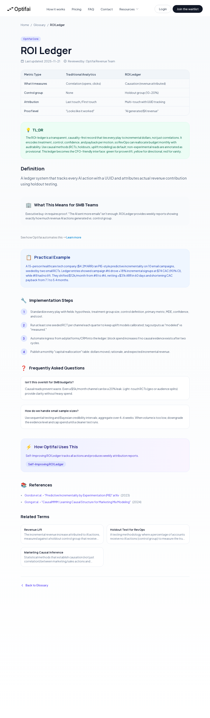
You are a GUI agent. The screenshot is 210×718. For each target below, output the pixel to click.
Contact (107, 9)
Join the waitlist (188, 9)
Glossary (39, 25)
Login (163, 9)
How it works (55, 9)
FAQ (91, 9)
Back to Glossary (34, 585)
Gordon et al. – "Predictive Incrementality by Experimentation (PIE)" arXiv (72, 495)
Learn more (73, 237)
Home (25, 25)
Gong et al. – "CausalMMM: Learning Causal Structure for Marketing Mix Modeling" (78, 502)
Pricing (76, 9)
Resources (129, 9)
